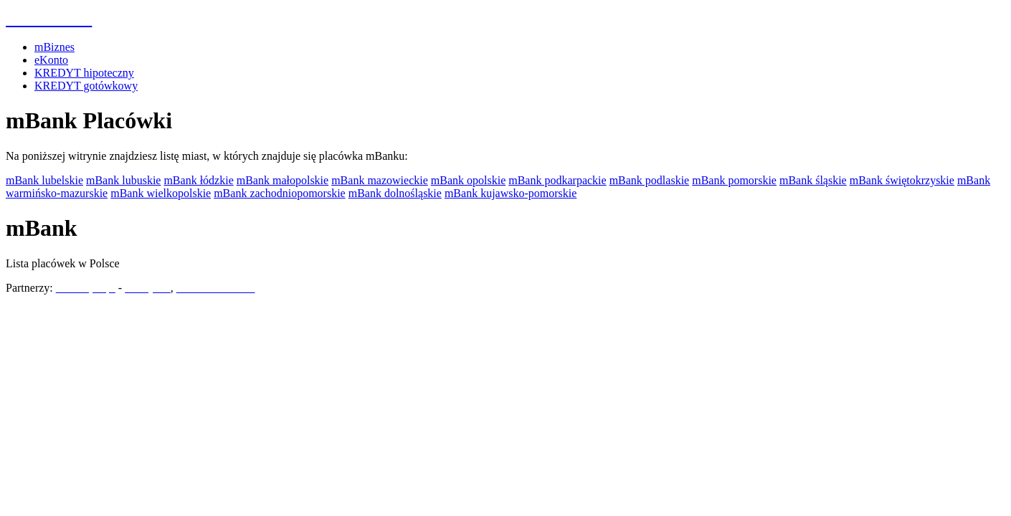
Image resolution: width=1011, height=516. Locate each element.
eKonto (51, 60)
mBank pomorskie (734, 180)
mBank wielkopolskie (160, 193)
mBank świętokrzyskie (902, 180)
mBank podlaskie (649, 180)
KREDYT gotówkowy (86, 86)
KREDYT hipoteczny (84, 73)
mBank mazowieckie (379, 180)
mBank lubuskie (123, 180)
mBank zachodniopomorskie (280, 193)
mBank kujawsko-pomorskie (510, 193)
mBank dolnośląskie (395, 193)
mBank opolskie (468, 180)
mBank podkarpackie (557, 180)
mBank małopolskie (282, 180)
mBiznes (54, 47)
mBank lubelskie (44, 180)
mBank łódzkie (198, 180)
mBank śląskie (813, 180)
